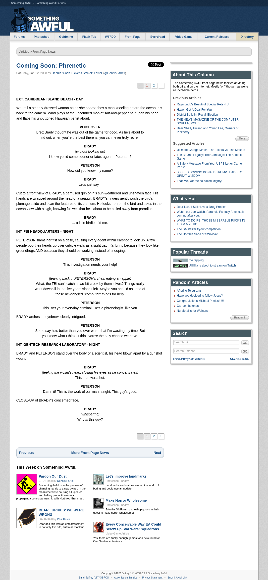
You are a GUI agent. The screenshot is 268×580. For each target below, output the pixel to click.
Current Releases (217, 37)
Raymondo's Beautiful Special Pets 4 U (203, 104)
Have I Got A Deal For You (194, 109)
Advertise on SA (239, 359)
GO (245, 343)
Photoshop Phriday (117, 480)
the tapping (196, 260)
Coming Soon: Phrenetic (51, 65)
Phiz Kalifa (63, 519)
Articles (24, 51)
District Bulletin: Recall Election (197, 114)
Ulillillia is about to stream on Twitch (212, 265)
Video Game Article (117, 533)
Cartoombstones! (188, 306)
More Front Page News (90, 453)
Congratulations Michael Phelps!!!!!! (200, 301)
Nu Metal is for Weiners (192, 310)
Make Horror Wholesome (126, 500)
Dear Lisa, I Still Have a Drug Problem (202, 207)
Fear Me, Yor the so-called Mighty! (199, 181)
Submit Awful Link (177, 577)
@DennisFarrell (114, 73)
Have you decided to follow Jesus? (200, 295)
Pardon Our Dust (53, 476)
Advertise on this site (125, 577)
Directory (247, 37)
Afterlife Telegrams (189, 290)
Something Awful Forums (51, 3)
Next (157, 453)
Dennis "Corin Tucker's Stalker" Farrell (77, 73)
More (242, 138)
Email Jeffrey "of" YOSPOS (189, 359)
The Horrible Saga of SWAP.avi (197, 234)
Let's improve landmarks (126, 476)
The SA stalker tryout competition (199, 229)
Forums (19, 37)
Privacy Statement (152, 577)
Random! (239, 317)
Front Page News (44, 51)
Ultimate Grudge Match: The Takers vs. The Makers (211, 150)
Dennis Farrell (65, 480)
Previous (26, 453)
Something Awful (21, 3)
